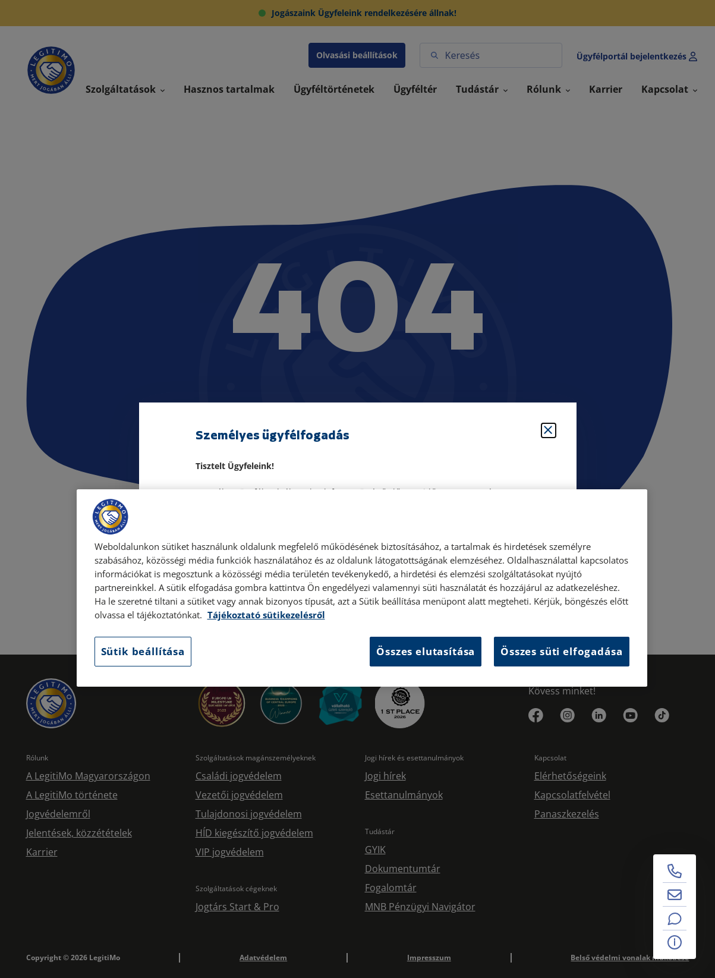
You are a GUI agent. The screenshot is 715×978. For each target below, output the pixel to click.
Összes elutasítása (425, 651)
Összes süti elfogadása (561, 651)
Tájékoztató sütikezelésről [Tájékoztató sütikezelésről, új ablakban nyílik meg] (266, 615)
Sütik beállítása (143, 651)
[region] (362, 588)
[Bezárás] (548, 430)
